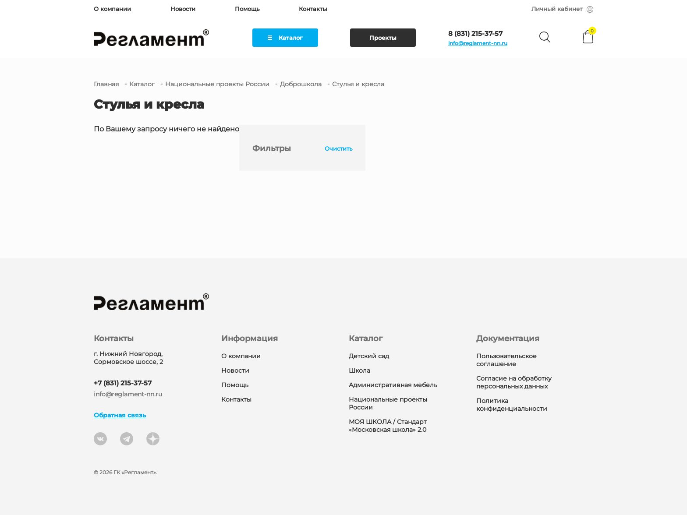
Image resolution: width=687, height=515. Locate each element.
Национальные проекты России (217, 84)
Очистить (338, 148)
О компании (112, 8)
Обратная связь (120, 415)
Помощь (247, 8)
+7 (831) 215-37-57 (123, 383)
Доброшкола (301, 84)
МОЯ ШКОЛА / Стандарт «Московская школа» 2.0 (388, 426)
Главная (106, 84)
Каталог (285, 37)
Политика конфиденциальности (511, 405)
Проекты (383, 37)
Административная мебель (393, 385)
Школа (359, 370)
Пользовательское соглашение (506, 360)
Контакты (313, 8)
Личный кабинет (562, 8)
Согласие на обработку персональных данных (514, 382)
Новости (182, 8)
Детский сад (369, 356)
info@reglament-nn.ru (477, 43)
